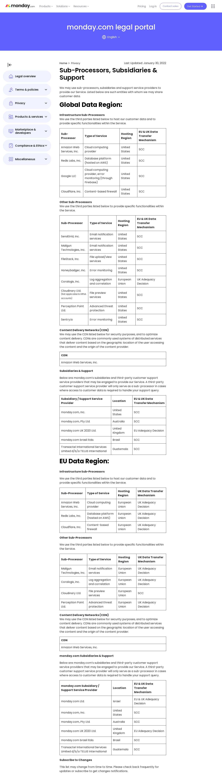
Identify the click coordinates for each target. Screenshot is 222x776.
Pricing (142, 6)
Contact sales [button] (170, 6)
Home (63, 63)
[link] (46, 6)
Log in (153, 6)
